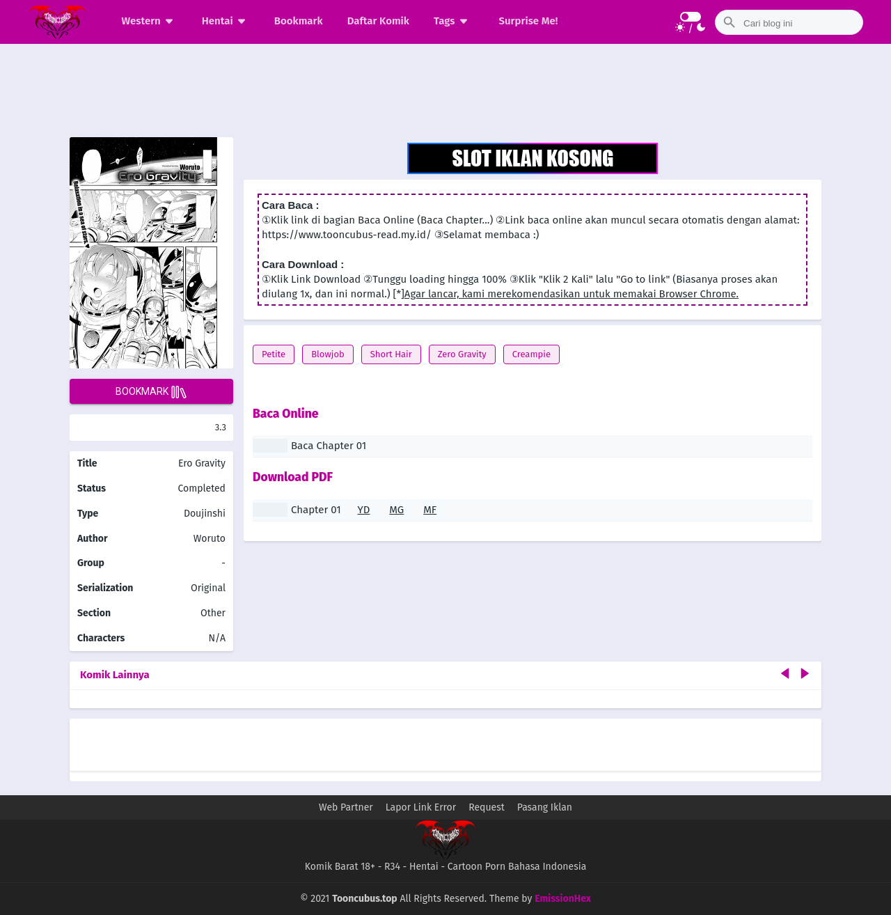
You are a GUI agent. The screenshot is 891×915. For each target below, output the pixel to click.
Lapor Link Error (421, 807)
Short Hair (391, 354)
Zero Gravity (462, 354)
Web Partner (346, 807)
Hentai (226, 21)
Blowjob (328, 354)
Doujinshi (205, 513)
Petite (273, 354)
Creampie (531, 354)
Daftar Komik (378, 21)
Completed (202, 488)
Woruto (210, 539)
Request (486, 807)
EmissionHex (563, 899)
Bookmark (298, 21)
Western (150, 21)
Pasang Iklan (544, 807)
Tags (453, 21)
